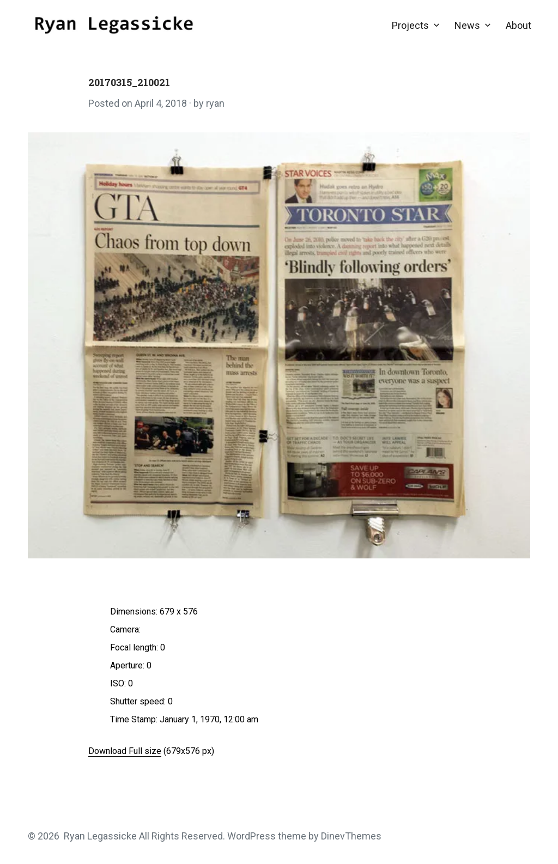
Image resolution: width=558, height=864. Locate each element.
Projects (410, 25)
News (467, 25)
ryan (215, 103)
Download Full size (124, 751)
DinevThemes (350, 836)
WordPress (251, 836)
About (518, 25)
